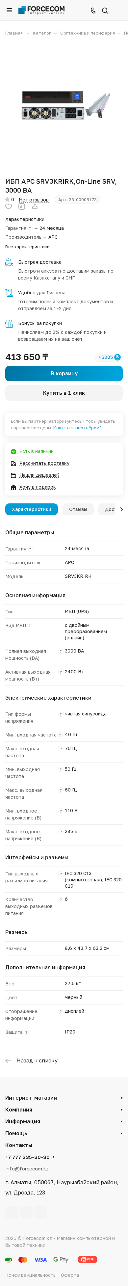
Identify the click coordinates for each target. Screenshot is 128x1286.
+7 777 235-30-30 (27, 1157)
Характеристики (31, 509)
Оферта (70, 1275)
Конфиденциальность (30, 1275)
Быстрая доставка (40, 262)
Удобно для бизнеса (41, 292)
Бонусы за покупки (40, 323)
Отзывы (78, 509)
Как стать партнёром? (77, 427)
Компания (18, 1109)
